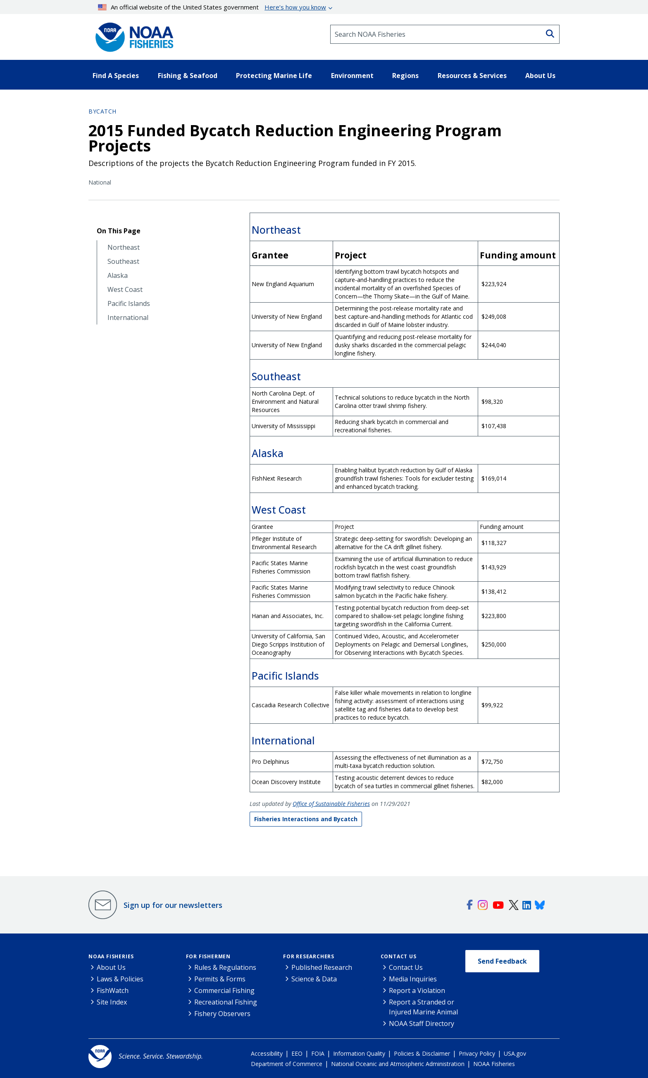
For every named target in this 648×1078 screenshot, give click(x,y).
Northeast (123, 247)
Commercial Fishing (224, 990)
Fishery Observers (222, 1013)
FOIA (317, 1053)
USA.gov (515, 1053)
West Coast (125, 290)
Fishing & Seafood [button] (187, 75)
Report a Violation (417, 990)
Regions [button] (405, 75)
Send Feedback (502, 961)
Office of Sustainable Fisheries (331, 804)
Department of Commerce (286, 1064)
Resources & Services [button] (472, 75)
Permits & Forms (219, 978)
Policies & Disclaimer (422, 1053)
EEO (297, 1053)
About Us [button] (540, 75)
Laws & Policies (120, 978)
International (127, 318)
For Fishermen (208, 956)
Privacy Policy (477, 1053)
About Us (111, 967)
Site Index (112, 1002)
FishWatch (113, 990)
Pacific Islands (128, 304)
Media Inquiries (413, 978)
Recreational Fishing (225, 1002)
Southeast (123, 261)
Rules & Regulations (225, 967)
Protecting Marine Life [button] (274, 75)
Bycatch (102, 111)
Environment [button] (352, 75)
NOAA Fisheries (111, 956)
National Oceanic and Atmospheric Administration (398, 1064)
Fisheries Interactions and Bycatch (305, 819)
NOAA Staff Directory (421, 1023)
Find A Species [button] (116, 75)
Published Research (321, 967)
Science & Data (314, 978)
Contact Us (399, 956)
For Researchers (308, 956)
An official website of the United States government (212, 7)
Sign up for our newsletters (173, 905)
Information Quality (359, 1053)
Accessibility (267, 1053)
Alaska (117, 276)
